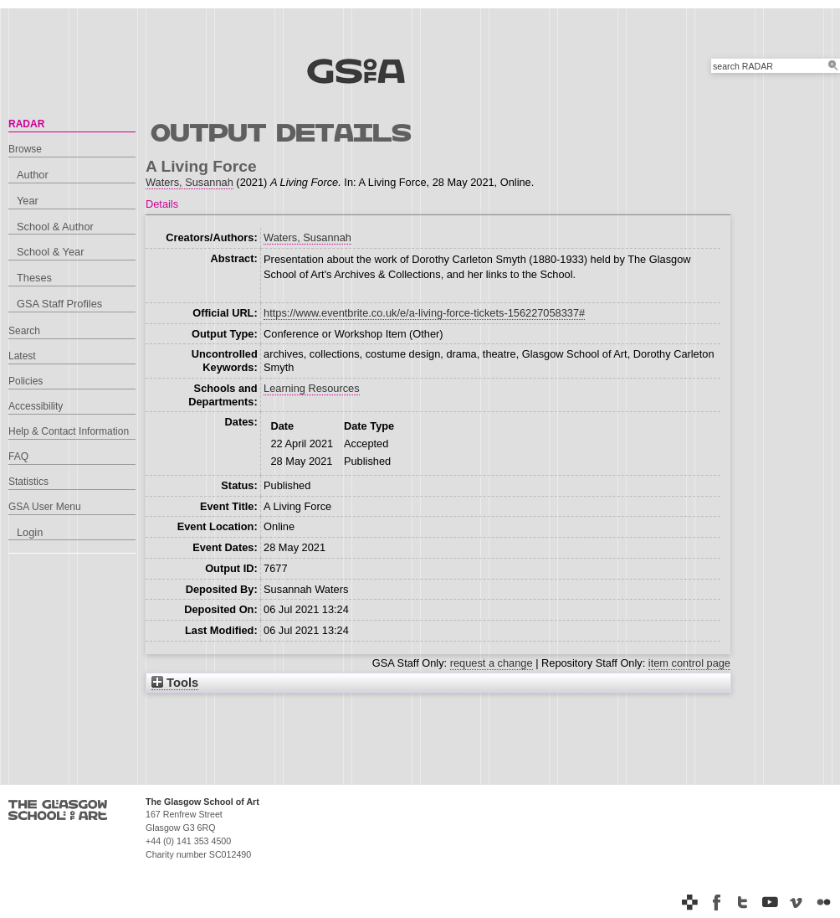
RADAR (26, 124)
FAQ (18, 456)
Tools (174, 682)
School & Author (55, 226)
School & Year (50, 251)
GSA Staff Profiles (59, 303)
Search (24, 331)
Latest (22, 356)
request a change (491, 663)
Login (30, 532)
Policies (25, 381)
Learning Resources (312, 388)
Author (33, 174)
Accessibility (35, 406)
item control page (689, 663)
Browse (25, 149)
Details (162, 204)
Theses (34, 277)
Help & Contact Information (68, 431)
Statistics (28, 481)
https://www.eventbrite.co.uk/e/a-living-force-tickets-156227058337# (424, 313)
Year (27, 200)
